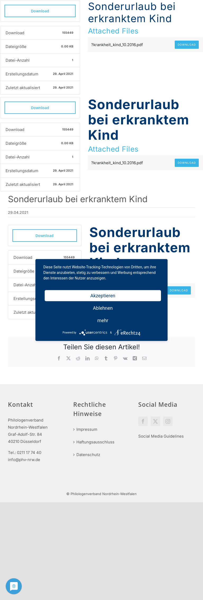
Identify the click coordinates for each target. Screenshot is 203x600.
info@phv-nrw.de (24, 459)
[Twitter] (155, 421)
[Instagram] (168, 421)
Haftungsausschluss (95, 441)
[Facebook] (143, 421)
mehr (102, 320)
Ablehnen (103, 308)
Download (40, 10)
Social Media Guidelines (161, 436)
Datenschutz (88, 454)
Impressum (86, 429)
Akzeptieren (103, 295)
